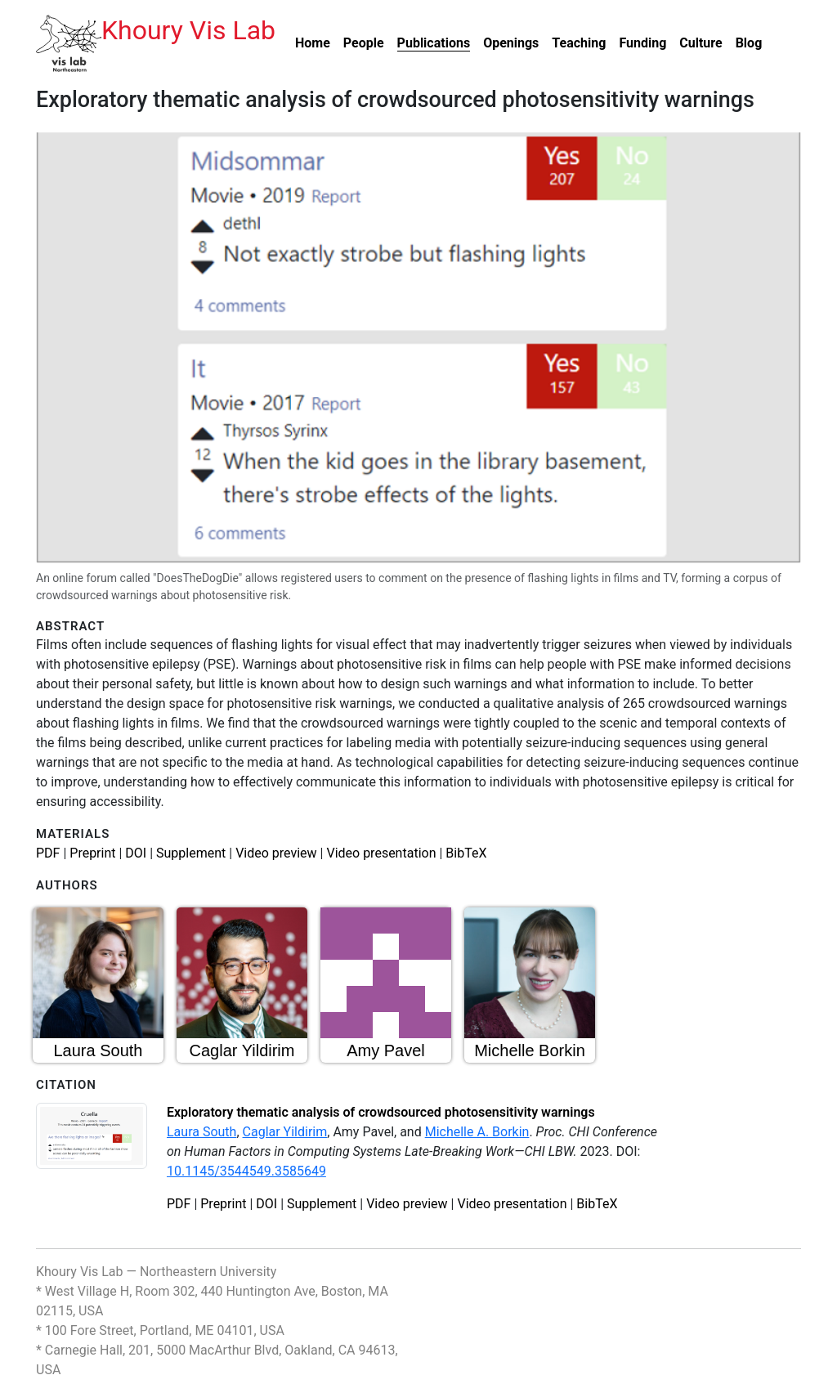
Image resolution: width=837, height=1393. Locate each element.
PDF (48, 853)
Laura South (201, 1132)
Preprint (92, 853)
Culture (700, 43)
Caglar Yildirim (285, 1132)
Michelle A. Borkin (477, 1132)
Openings (511, 43)
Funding (642, 43)
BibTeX (465, 853)
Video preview (275, 853)
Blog (749, 43)
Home (312, 43)
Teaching (579, 43)
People (363, 43)
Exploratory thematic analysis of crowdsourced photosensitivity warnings (381, 1112)
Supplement (191, 853)
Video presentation (381, 853)
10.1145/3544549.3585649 (246, 1171)
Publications (434, 43)
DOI (135, 853)
